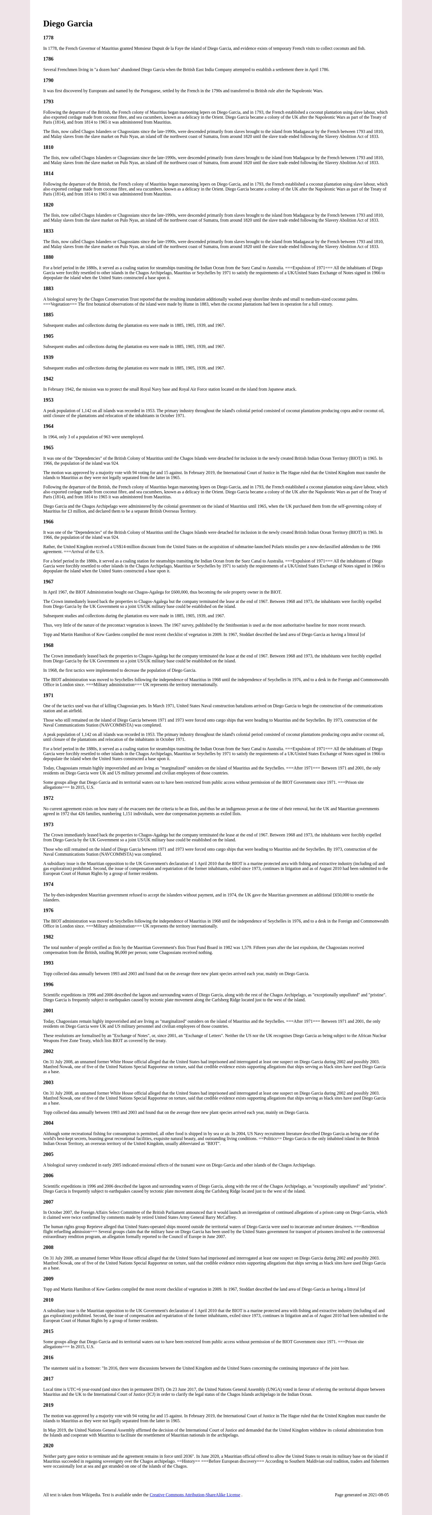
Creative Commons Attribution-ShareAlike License (195, 1494)
